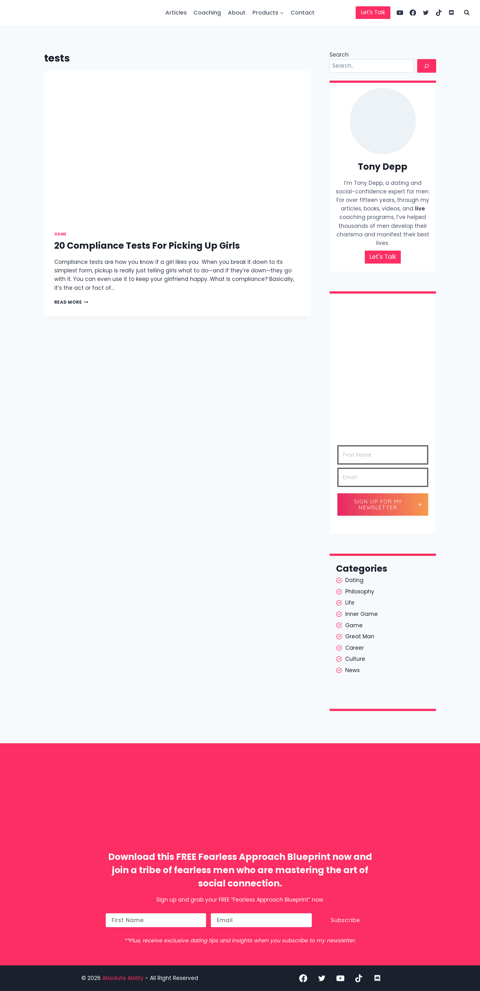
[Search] (426, 66)
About (237, 12)
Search (339, 54)
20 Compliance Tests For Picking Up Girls (147, 246)
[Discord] (451, 12)
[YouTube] (400, 12)
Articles (176, 12)
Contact (303, 12)
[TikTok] (438, 12)
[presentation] (177, 146)
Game (60, 234)
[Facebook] (412, 12)
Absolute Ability (123, 978)
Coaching (207, 12)
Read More (71, 302)
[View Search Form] (466, 12)
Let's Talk (373, 12)
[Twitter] (425, 12)
